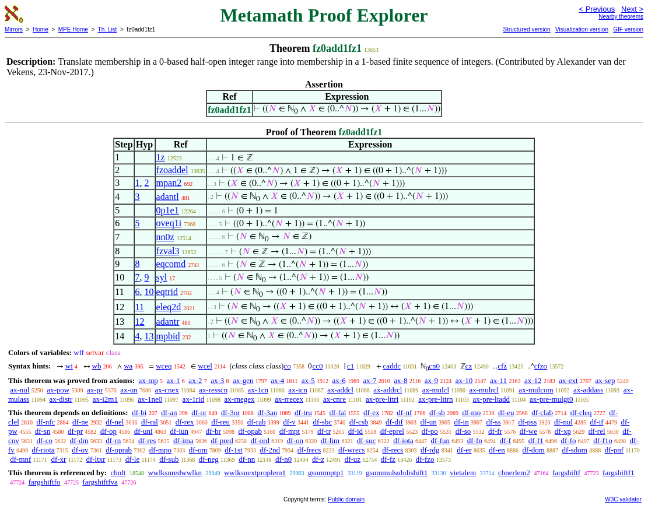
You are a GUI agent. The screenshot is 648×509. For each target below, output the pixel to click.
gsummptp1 (326, 472)
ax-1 (173, 380)
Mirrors (14, 29)
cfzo (540, 365)
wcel (205, 365)
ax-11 (498, 380)
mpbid (168, 336)
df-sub (168, 459)
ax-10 (464, 380)
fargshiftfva (99, 482)
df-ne (80, 421)
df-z (318, 459)
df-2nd (270, 449)
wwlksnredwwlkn (174, 472)
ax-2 (195, 380)
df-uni (143, 431)
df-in (461, 421)
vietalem (463, 472)
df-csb (359, 421)
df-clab (542, 412)
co (286, 365)
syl (161, 277)
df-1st (233, 449)
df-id (355, 431)
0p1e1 (167, 210)
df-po (430, 431)
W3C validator (623, 499)
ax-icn (297, 389)
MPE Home (73, 29)
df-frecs (309, 449)
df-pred (222, 440)
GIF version (628, 29)
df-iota (403, 440)
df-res (147, 440)
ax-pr (95, 389)
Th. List (107, 29)
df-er (464, 449)
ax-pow (58, 389)
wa (128, 365)
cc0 (317, 365)
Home (40, 29)
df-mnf (20, 459)
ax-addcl (340, 389)
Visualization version (581, 29)
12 (140, 322)
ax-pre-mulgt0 (551, 399)
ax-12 (533, 380)
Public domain (346, 499)
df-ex (371, 412)
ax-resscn (213, 389)
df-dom (534, 449)
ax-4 (277, 380)
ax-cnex (167, 389)
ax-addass (588, 389)
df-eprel (392, 431)
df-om (198, 449)
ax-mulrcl (484, 389)
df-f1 (536, 440)
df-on (295, 440)
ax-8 (400, 380)
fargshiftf (566, 472)
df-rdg (430, 449)
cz (468, 365)
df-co (44, 440)
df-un (428, 421)
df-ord (260, 440)
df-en (497, 449)
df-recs (392, 449)
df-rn (113, 440)
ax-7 (369, 380)
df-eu (506, 412)
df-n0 (283, 459)
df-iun (179, 431)
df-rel (597, 431)
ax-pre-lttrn (435, 399)
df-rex (185, 421)
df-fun (440, 440)
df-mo (471, 412)
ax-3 (217, 380)
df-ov (80, 449)
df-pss (527, 421)
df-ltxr (95, 459)
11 (139, 307)
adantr (168, 322)
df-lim (330, 440)
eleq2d (168, 307)
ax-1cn (258, 389)
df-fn (474, 440)
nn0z (165, 237)
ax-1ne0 (150, 399)
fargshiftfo (45, 482)
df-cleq (581, 412)
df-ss (493, 421)
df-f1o (602, 440)
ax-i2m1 (105, 399)
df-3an (267, 412)
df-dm (79, 440)
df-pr (75, 431)
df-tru (303, 412)
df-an (169, 412)
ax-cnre (334, 399)
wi (69, 365)
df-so (463, 431)
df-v (289, 421)
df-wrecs (351, 449)
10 (149, 292)
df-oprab (119, 449)
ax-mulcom (536, 389)
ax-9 (431, 380)
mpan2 (169, 183)
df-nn (247, 459)
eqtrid (167, 292)
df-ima (183, 440)
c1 (350, 365)
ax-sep (605, 380)
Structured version (526, 29)
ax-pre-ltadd (491, 399)
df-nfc (46, 421)
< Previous (597, 9)
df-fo (568, 440)
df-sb (437, 412)
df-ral (149, 421)
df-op (108, 431)
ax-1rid (194, 399)
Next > (632, 9)
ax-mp (148, 380)
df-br (213, 431)
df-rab (256, 421)
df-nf (404, 412)
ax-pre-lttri (382, 399)
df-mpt (289, 431)
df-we (528, 431)
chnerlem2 (514, 472)
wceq (163, 365)
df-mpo (160, 449)
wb (96, 365)
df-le (132, 459)
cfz (502, 365)
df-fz (388, 459)
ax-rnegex (240, 399)
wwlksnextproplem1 (255, 472)
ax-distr (61, 399)
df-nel (115, 421)
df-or (198, 412)
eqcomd (171, 264)
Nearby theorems (620, 16)
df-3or (230, 412)
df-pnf (614, 449)
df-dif (394, 421)
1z (160, 157)
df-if (597, 421)
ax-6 (339, 380)
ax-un (129, 389)
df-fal (337, 412)
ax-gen (243, 380)
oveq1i (169, 223)
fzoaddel (172, 170)
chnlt (117, 472)
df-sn (43, 431)
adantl (167, 197)
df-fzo (425, 459)
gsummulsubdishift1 (397, 472)
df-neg (209, 459)
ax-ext (568, 380)
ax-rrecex (289, 399)
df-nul (563, 421)
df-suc (366, 440)
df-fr (495, 431)
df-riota (43, 449)
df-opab (250, 431)
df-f (506, 440)
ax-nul (19, 389)
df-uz (352, 459)
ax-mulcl (435, 389)
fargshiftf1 (619, 472)
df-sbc (322, 421)
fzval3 (168, 251)
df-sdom (574, 449)
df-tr (324, 431)
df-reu (220, 421)
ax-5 (308, 380)
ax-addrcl (387, 389)
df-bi (139, 412)
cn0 (434, 365)
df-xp (563, 431)
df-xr (58, 459)
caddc (392, 365)
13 (149, 336)
